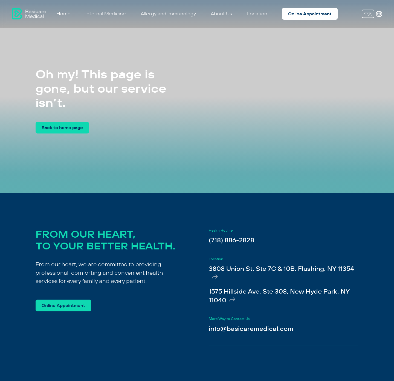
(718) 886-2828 (231, 240)
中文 (368, 13)
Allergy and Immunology (168, 13)
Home (63, 13)
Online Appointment (310, 13)
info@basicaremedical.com (251, 328)
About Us (221, 13)
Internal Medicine (105, 13)
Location (257, 13)
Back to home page (62, 127)
